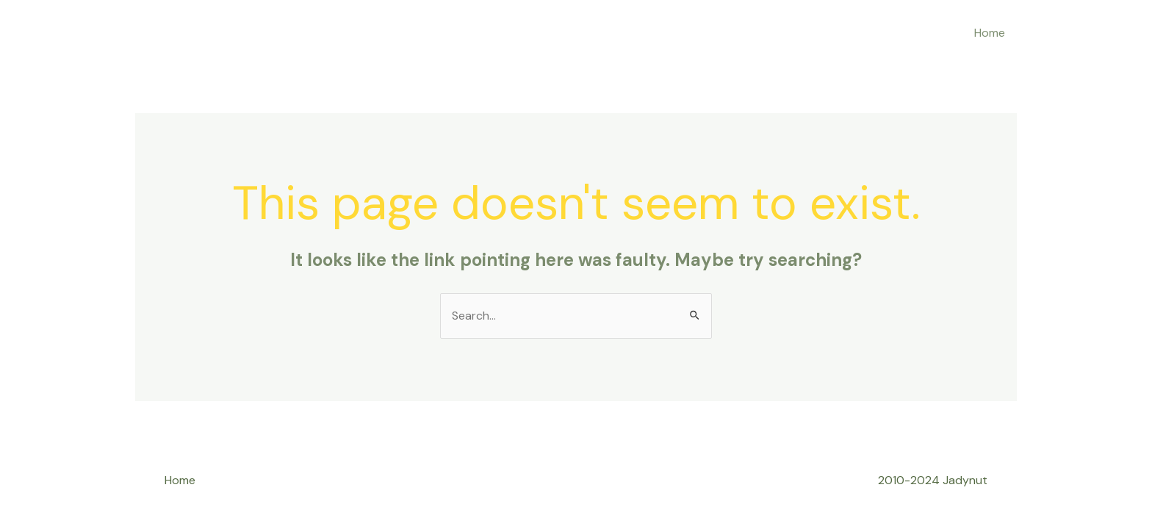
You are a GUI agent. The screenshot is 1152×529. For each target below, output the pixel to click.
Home (989, 32)
